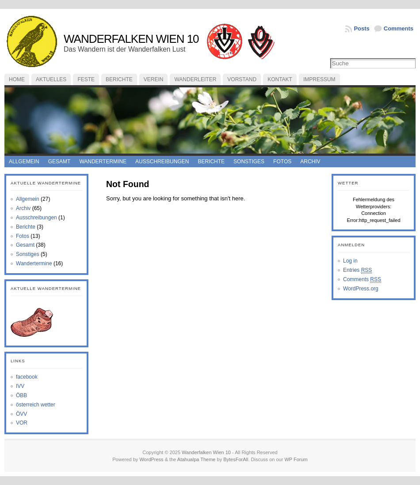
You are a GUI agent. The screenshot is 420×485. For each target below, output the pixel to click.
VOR (21, 423)
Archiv (310, 161)
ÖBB (21, 395)
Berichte (119, 79)
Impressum (319, 79)
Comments (398, 28)
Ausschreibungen (162, 161)
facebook (27, 377)
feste (86, 79)
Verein (154, 79)
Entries (357, 270)
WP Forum (295, 459)
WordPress (151, 459)
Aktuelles (51, 79)
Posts (361, 28)
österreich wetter (35, 405)
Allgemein (24, 161)
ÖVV (21, 414)
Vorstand (241, 79)
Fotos (282, 161)
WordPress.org (360, 289)
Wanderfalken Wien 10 (131, 38)
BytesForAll (235, 459)
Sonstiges (248, 161)
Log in (350, 261)
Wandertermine (102, 161)
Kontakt (279, 79)
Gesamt (59, 161)
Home (17, 79)
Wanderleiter (195, 79)
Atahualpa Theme (196, 459)
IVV (20, 386)
